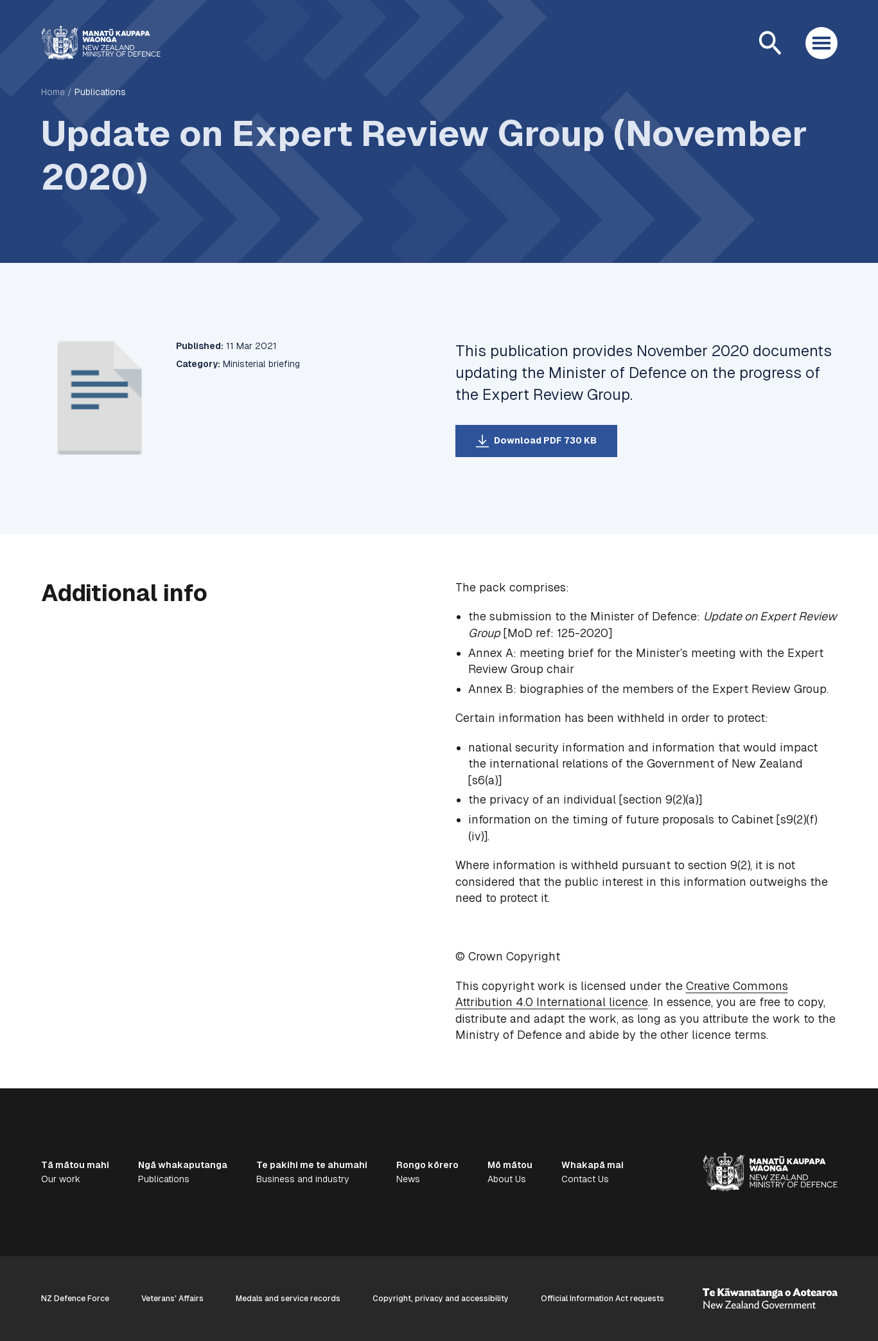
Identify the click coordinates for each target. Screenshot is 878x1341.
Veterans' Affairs (172, 1298)
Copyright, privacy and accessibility (441, 1298)
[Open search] (770, 43)
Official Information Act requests (602, 1298)
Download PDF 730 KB (545, 440)
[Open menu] (821, 43)
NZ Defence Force (75, 1298)
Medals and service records (288, 1298)
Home (53, 92)
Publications (100, 92)
